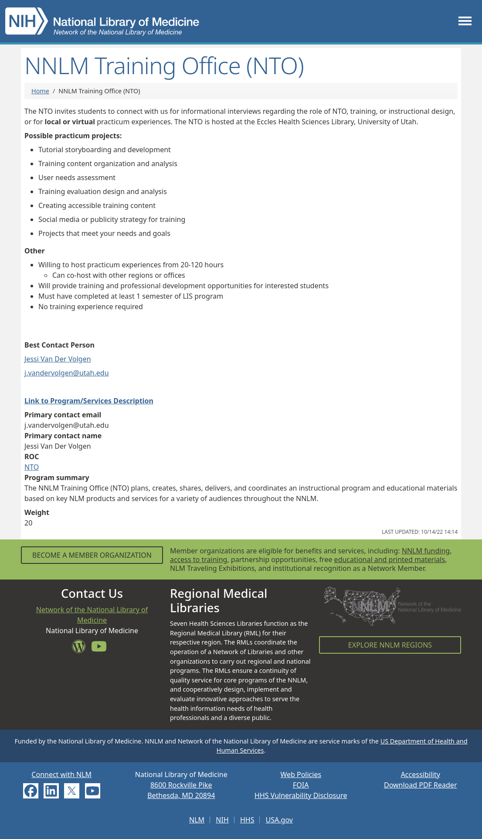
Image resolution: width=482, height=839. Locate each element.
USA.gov (279, 820)
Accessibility (420, 774)
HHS (247, 820)
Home (40, 91)
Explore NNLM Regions (390, 645)
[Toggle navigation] (465, 21)
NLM (196, 820)
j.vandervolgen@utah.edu (66, 373)
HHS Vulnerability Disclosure (301, 795)
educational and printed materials (389, 559)
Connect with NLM (61, 774)
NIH (222, 820)
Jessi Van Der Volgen (57, 359)
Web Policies (300, 774)
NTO (31, 467)
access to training (198, 559)
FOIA (301, 785)
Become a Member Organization (92, 555)
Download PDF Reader (420, 785)
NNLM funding (426, 551)
